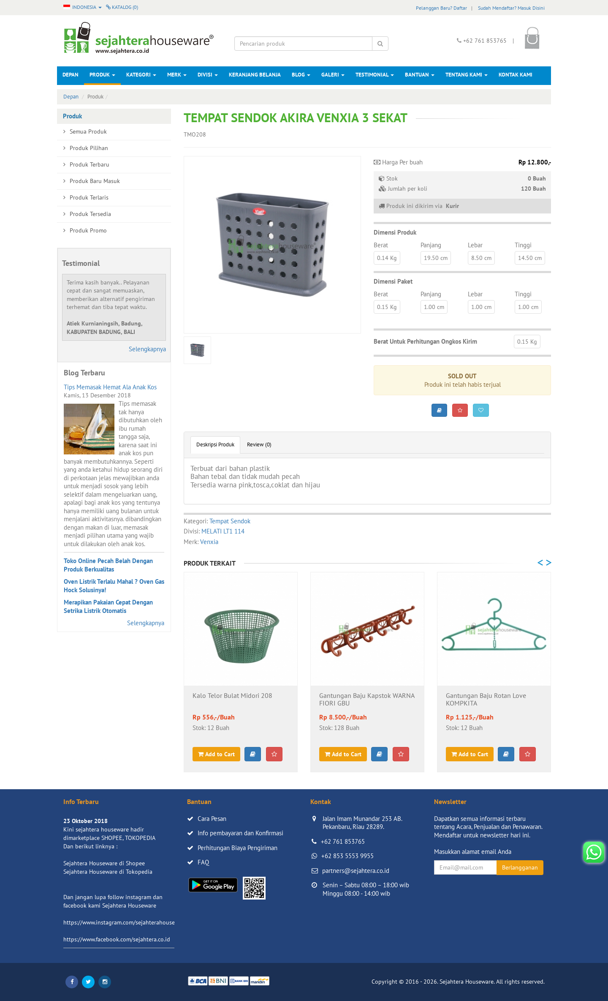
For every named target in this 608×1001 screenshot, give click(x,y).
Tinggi (523, 245)
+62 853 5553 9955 (347, 856)
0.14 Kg (387, 258)
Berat (381, 245)
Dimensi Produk (395, 232)
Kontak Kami (515, 74)
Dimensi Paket (393, 281)
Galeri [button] (333, 74)
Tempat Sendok (229, 521)
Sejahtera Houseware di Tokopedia (107, 871)
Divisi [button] (208, 74)
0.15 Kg (387, 307)
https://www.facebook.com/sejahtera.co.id (116, 939)
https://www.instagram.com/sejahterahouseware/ (126, 922)
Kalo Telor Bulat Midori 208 (232, 696)
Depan (70, 74)
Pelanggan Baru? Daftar (441, 8)
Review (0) (259, 444)
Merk (177, 74)
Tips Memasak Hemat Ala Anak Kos (110, 387)
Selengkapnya (147, 349)
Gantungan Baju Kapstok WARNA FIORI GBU (366, 699)
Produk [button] (102, 74)
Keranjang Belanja (255, 74)
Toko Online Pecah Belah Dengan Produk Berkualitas (108, 565)
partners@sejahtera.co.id (355, 871)
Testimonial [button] (375, 74)
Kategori (141, 74)
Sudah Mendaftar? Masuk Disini (511, 8)
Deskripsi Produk (215, 444)
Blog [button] (301, 74)
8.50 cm (481, 258)
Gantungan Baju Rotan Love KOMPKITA (486, 699)
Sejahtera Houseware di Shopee (104, 863)
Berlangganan (520, 867)
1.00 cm (434, 307)
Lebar (475, 245)
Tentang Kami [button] (466, 74)
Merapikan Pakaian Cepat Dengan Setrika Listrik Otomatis (108, 606)
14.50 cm (530, 258)
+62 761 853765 (343, 841)
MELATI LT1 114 (222, 531)
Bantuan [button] (419, 74)
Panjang (431, 245)
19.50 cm (436, 258)
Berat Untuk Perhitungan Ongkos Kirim (425, 341)
